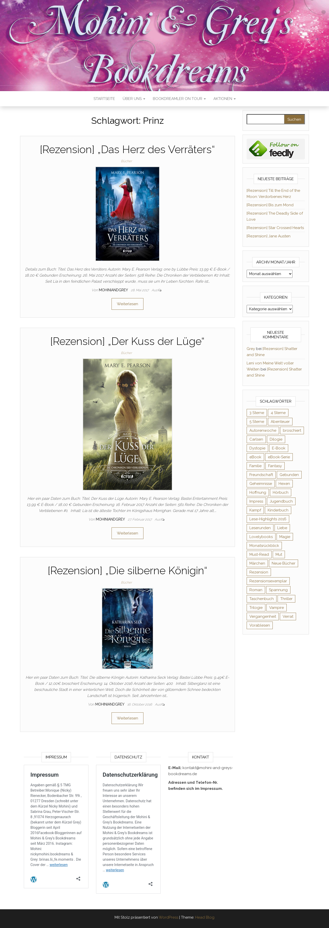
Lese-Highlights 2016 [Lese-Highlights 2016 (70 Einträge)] (267, 519)
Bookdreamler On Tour (179, 98)
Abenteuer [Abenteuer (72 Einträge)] (280, 421)
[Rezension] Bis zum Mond (270, 205)
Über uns (134, 98)
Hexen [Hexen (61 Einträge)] (284, 483)
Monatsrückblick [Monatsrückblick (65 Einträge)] (264, 545)
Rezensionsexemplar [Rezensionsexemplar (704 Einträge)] (268, 581)
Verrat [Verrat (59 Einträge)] (288, 616)
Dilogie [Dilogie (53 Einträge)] (276, 439)
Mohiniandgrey (114, 290)
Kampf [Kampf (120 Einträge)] (255, 510)
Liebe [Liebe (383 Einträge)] (282, 528)
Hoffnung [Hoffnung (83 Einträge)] (257, 492)
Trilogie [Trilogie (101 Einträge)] (256, 607)
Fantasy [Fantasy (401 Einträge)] (275, 466)
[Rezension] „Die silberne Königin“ (127, 570)
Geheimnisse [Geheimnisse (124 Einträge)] (260, 483)
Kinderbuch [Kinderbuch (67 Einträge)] (278, 510)
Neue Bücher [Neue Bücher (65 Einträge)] (283, 563)
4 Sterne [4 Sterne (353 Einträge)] (278, 412)
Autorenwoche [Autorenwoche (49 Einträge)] (262, 430)
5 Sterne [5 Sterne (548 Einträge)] (256, 421)
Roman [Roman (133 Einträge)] (255, 590)
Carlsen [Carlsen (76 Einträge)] (256, 439)
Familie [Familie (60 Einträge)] (255, 466)
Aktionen (224, 98)
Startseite (104, 98)
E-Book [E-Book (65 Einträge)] (278, 448)
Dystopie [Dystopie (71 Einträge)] (257, 448)
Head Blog (204, 917)
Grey (251, 348)
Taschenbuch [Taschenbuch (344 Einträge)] (261, 598)
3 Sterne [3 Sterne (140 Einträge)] (256, 412)
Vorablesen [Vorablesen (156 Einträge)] (259, 625)
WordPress (168, 917)
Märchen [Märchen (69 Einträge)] (257, 563)
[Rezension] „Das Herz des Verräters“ (127, 149)
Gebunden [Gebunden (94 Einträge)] (289, 474)
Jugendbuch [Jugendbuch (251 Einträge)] (281, 501)
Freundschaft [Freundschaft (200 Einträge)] (261, 474)
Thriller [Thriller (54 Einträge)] (286, 598)
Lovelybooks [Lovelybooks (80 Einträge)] (261, 536)
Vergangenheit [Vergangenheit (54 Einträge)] (262, 616)
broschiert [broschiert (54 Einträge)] (292, 430)
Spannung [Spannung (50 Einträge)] (278, 590)
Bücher (126, 161)
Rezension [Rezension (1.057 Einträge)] (258, 572)
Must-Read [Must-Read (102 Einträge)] (259, 554)
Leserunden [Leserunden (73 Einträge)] (260, 528)
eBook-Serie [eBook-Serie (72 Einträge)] (279, 457)
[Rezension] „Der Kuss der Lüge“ (127, 341)
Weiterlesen (127, 304)
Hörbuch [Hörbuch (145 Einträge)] (280, 492)
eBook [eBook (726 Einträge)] (255, 457)
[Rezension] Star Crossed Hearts (275, 227)
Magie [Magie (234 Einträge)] (284, 536)
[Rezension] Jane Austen (268, 236)
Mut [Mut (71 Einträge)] (279, 554)
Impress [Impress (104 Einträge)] (256, 501)
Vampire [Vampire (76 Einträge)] (276, 607)
